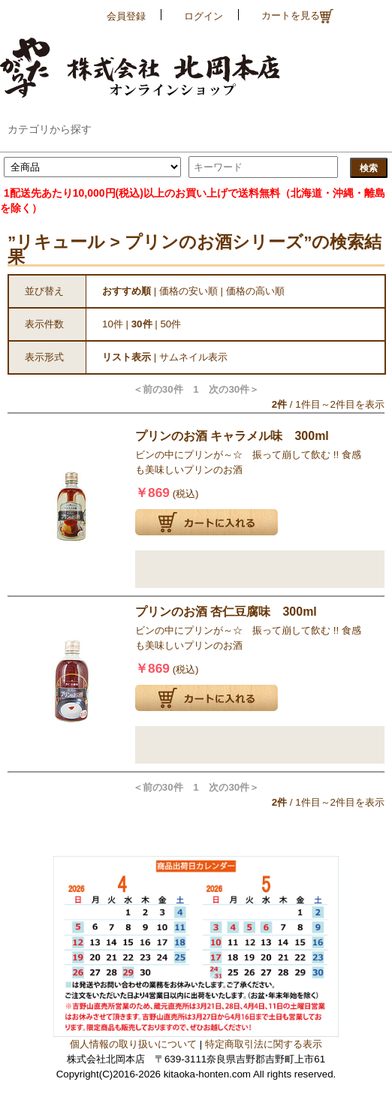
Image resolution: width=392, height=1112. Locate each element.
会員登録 (126, 16)
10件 (112, 324)
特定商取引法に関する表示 (263, 1044)
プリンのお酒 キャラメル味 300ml (232, 435)
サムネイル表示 (193, 357)
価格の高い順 (255, 291)
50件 (170, 324)
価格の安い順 (188, 291)
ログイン (203, 16)
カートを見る (297, 16)
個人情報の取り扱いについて (133, 1044)
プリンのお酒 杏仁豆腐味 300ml (226, 611)
